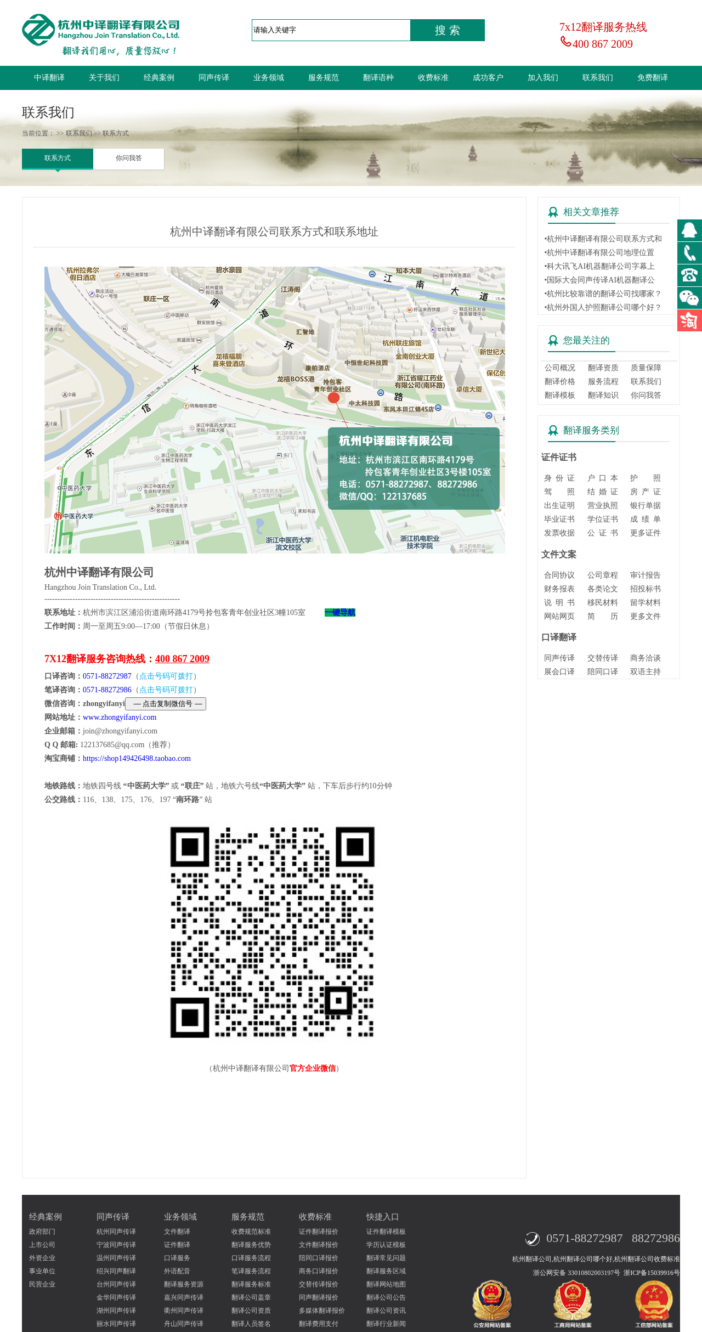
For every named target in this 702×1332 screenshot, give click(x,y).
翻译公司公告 (386, 1297)
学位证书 (602, 519)
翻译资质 (603, 368)
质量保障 (646, 368)
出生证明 (559, 505)
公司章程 (602, 575)
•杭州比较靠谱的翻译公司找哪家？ (603, 294)
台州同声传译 (116, 1284)
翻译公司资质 (251, 1310)
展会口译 (559, 672)
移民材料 (602, 603)
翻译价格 (560, 381)
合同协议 (559, 575)
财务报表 (559, 589)
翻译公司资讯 (386, 1310)
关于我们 (104, 78)
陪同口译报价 (318, 1258)
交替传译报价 (318, 1284)
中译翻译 (49, 78)
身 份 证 (559, 478)
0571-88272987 (107, 676)
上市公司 (42, 1245)
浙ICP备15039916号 (652, 1273)
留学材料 (645, 603)
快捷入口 (382, 1216)
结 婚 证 (602, 492)
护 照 (645, 478)
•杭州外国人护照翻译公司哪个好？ (603, 307)
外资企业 (42, 1258)
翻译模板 (560, 395)
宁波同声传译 (116, 1245)
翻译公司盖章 (251, 1297)
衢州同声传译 (183, 1310)
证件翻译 (177, 1245)
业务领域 (268, 78)
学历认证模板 (386, 1245)
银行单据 (645, 505)
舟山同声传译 (183, 1324)
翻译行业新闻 (386, 1324)
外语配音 (177, 1271)
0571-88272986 (107, 690)
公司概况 (560, 368)
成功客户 (488, 78)
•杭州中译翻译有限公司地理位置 (599, 253)
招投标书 (645, 589)
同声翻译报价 (318, 1297)
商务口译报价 (318, 1271)
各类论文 (602, 589)
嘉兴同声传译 (183, 1297)
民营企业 (42, 1284)
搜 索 (447, 30)
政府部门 (42, 1231)
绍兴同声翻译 (116, 1271)
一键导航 (340, 612)
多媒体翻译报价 (322, 1310)
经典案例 (159, 78)
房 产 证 (645, 492)
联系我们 (597, 78)
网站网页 (559, 616)
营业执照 (602, 505)
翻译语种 (378, 78)
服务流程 (603, 381)
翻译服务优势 (251, 1245)
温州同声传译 (116, 1258)
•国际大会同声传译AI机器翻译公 (599, 280)
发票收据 (559, 533)
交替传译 (602, 658)
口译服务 (177, 1258)
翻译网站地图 (386, 1284)
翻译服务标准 (251, 1284)
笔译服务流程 (251, 1271)
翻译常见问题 (386, 1258)
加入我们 (543, 78)
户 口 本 (602, 478)
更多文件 (645, 616)
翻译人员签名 (251, 1324)
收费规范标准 (251, 1231)
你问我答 (129, 158)
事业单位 (42, 1271)
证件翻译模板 (386, 1231)
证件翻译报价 (318, 1231)
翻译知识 (603, 395)
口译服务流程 (251, 1258)
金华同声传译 (116, 1297)
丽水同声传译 (116, 1324)
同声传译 (214, 78)
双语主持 (645, 672)
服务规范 (323, 78)
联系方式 (57, 158)
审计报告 (645, 575)
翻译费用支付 (318, 1324)
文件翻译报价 (318, 1245)
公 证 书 (602, 533)
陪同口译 (602, 672)
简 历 (602, 616)
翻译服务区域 (386, 1271)
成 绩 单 (645, 519)
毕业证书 (559, 519)
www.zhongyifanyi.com (119, 717)
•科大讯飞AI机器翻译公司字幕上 (599, 266)
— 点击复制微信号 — (165, 703)
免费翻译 (652, 78)
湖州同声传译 (116, 1310)
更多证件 (645, 533)
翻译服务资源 (183, 1284)
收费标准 (433, 78)
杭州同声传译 (116, 1231)
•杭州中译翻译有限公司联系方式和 (603, 239)
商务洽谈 (645, 658)
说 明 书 (559, 603)
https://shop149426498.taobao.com (137, 758)
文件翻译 (177, 1231)
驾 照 (559, 492)
